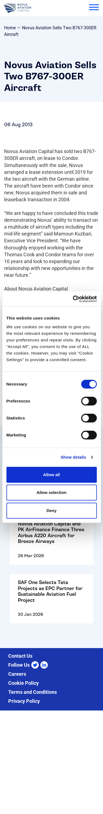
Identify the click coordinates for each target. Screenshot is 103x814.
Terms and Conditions (32, 692)
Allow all (51, 474)
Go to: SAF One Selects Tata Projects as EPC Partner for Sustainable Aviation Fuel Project (51, 602)
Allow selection (51, 492)
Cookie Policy (23, 683)
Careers (17, 674)
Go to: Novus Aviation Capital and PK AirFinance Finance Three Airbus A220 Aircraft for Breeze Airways (51, 544)
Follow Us (19, 665)
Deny (51, 510)
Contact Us (20, 656)
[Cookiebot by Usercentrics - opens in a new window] (73, 299)
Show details (73, 457)
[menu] (94, 8)
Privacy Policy (24, 701)
